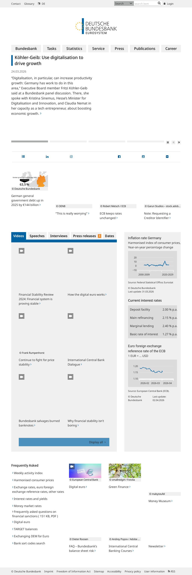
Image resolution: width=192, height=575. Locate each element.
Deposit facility (140, 309)
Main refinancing (141, 318)
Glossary (29, 3)
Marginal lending (142, 326)
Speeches (37, 236)
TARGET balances (25, 529)
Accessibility (114, 571)
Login (168, 3)
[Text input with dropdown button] (148, 3)
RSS (171, 571)
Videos (18, 236)
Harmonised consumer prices (33, 480)
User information (154, 571)
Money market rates (26, 506)
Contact (16, 3)
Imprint (48, 571)
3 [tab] (106, 141)
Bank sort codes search (28, 543)
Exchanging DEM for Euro (30, 536)
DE (41, 3)
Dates (109, 236)
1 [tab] (29, 141)
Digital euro (21, 522)
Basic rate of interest (144, 334)
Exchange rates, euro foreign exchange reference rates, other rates (38, 489)
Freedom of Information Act (74, 571)
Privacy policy (133, 571)
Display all (96, 442)
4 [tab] (145, 141)
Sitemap (99, 571)
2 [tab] (68, 141)
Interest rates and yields (29, 499)
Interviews (59, 236)
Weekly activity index (27, 473)
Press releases (87, 236)
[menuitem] (26, 48)
